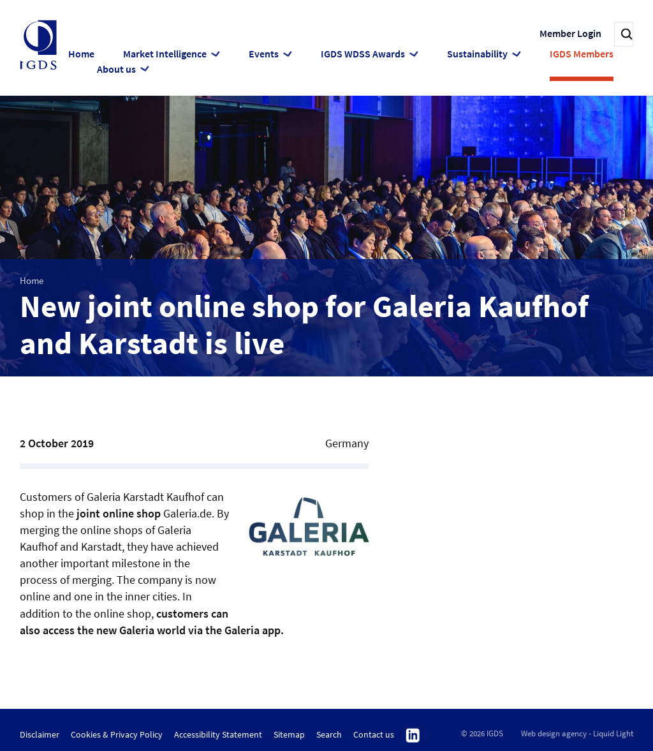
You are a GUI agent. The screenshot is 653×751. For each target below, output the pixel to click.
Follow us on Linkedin (413, 734)
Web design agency (554, 732)
